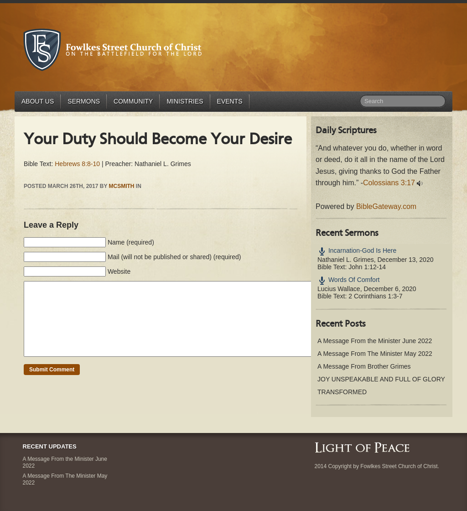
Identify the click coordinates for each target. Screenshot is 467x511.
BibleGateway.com (386, 206)
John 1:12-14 (367, 267)
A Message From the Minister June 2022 (374, 340)
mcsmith (122, 186)
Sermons (83, 101)
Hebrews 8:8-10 (77, 163)
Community (133, 101)
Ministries (184, 101)
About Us (37, 101)
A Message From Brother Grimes (364, 366)
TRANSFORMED (342, 392)
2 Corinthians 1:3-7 (375, 296)
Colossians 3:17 (389, 183)
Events (230, 101)
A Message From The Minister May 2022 (374, 353)
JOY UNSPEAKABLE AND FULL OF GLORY (381, 379)
